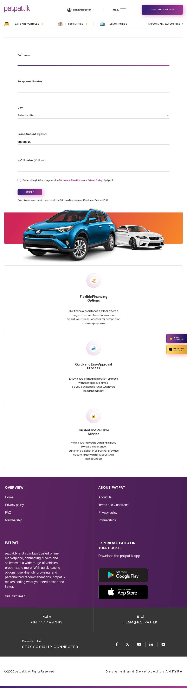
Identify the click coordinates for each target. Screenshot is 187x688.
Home (9, 497)
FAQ (8, 512)
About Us (104, 497)
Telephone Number (30, 81)
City (20, 107)
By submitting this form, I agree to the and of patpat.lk (68, 180)
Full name (24, 55)
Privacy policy (14, 505)
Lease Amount (33, 134)
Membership (13, 520)
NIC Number (31, 160)
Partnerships (107, 520)
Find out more (15, 596)
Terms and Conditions (71, 180)
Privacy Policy (95, 180)
